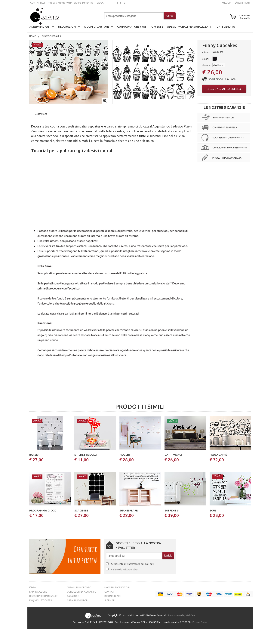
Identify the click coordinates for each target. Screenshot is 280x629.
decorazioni (67, 26)
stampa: (206, 65)
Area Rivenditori (77, 600)
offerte (157, 26)
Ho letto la (124, 569)
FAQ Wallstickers (40, 600)
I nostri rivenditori (117, 587)
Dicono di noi (112, 596)
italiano (108, 3)
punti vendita (225, 26)
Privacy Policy (130, 569)
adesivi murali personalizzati (189, 26)
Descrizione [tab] (41, 114)
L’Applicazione (38, 591)
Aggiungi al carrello (224, 89)
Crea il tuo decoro (79, 587)
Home (32, 36)
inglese (113, 3)
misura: (206, 52)
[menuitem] (32, 36)
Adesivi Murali (39, 26)
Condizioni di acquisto (81, 591)
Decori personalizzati (43, 596)
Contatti (110, 591)
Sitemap (109, 600)
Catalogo (73, 596)
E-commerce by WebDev (181, 615)
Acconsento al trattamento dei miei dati (132, 564)
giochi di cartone (96, 26)
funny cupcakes (51, 36)
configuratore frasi (132, 26)
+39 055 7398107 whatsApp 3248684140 (70, 3)
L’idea (100, 3)
